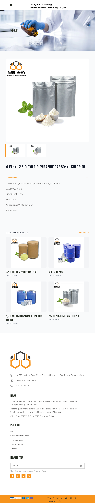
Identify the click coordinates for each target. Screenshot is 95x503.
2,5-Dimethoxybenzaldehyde (21, 272)
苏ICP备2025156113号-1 (59, 498)
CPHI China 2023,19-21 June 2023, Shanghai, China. (32, 416)
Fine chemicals (16, 440)
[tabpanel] (47, 100)
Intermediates (16, 444)
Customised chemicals (20, 436)
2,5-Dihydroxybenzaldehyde (63, 316)
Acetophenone (56, 272)
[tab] (15, 151)
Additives (14, 449)
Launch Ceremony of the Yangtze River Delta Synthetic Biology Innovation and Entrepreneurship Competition (44, 403)
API (12, 431)
